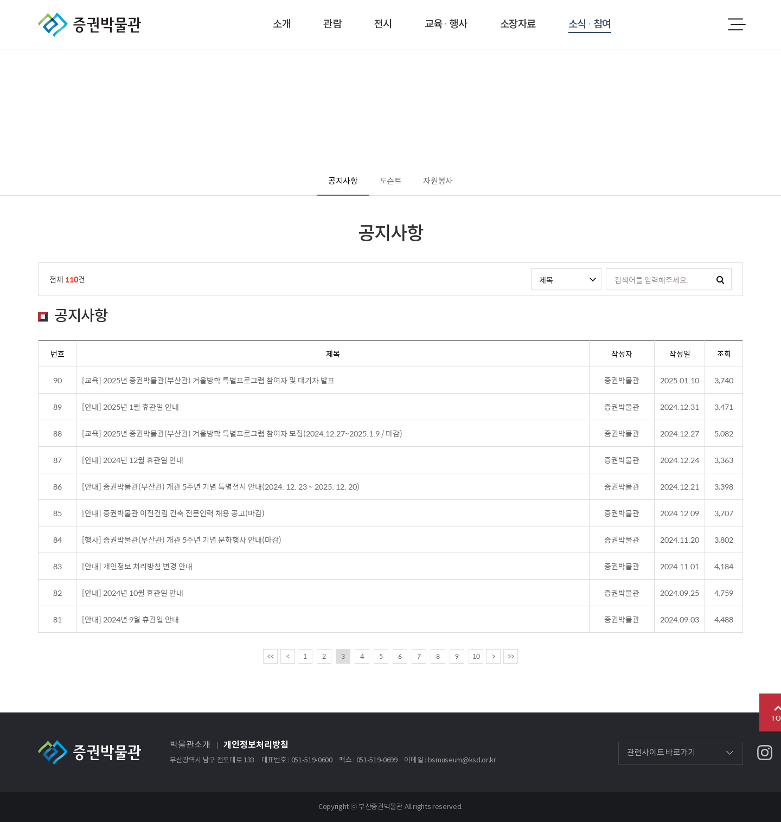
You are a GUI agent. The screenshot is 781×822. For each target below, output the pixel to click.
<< (270, 656)
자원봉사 (438, 181)
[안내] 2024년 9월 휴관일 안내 (130, 619)
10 (476, 656)
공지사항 (343, 181)
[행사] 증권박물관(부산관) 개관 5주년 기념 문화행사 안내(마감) (181, 539)
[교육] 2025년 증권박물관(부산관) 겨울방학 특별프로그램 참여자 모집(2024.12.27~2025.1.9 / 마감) (242, 433)
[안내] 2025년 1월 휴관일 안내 (130, 407)
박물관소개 (190, 745)
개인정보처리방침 (256, 745)
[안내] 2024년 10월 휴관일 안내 (132, 593)
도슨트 (391, 181)
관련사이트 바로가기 (661, 752)
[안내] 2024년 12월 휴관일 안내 (132, 460)
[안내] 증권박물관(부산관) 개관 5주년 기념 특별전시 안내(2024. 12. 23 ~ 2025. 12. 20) (221, 486)
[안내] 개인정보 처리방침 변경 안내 (137, 566)
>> (511, 656)
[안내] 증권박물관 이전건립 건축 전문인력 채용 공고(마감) (173, 513)
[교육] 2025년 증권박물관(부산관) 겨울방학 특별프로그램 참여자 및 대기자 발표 (208, 380)
